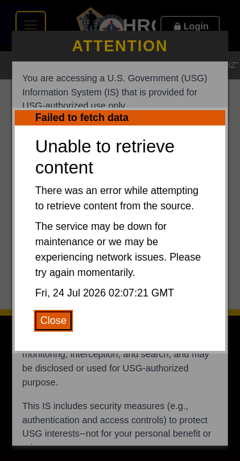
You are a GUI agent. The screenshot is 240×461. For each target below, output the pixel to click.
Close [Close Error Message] (53, 320)
